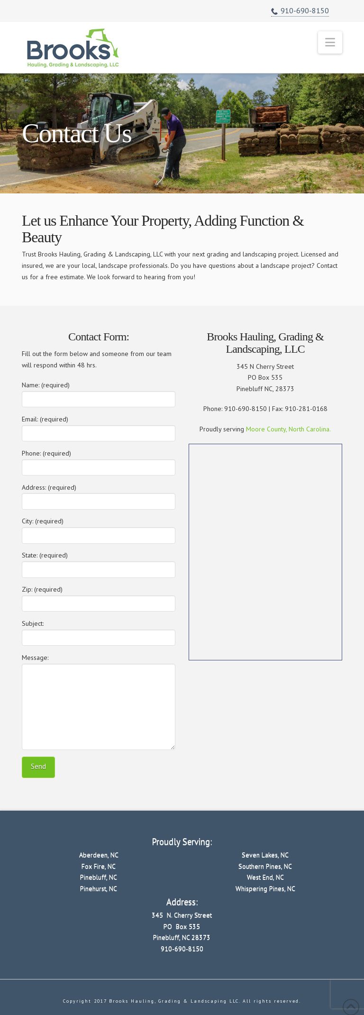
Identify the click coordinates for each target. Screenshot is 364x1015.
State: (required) (98, 563)
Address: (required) (98, 495)
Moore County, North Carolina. (288, 429)
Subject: (98, 631)
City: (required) (98, 529)
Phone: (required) (98, 461)
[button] (330, 42)
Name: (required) (98, 393)
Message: (98, 663)
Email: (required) (98, 427)
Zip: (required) (98, 597)
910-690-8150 (300, 11)
